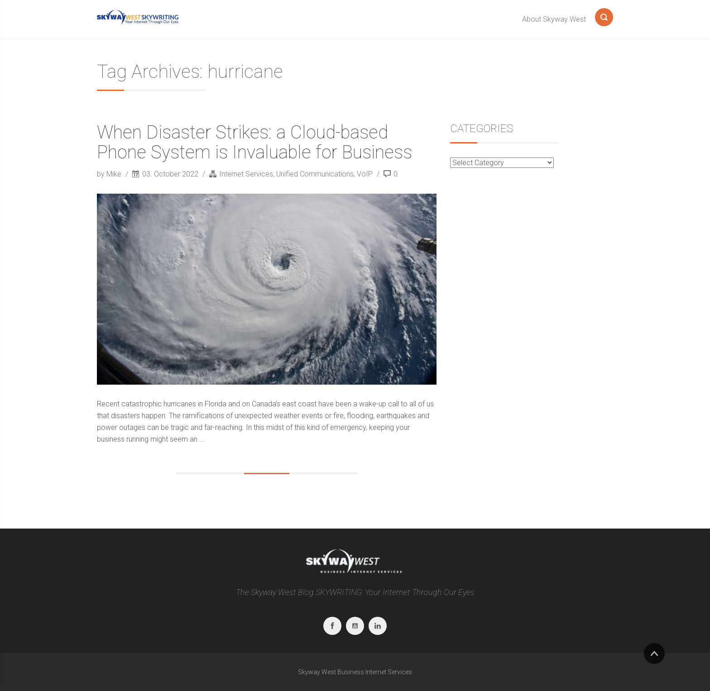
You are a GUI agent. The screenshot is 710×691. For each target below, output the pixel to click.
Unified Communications (315, 174)
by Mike (110, 174)
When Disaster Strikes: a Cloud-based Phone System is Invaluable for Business (254, 142)
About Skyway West (554, 19)
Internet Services (246, 174)
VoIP (365, 174)
